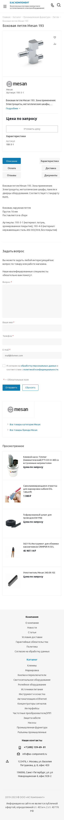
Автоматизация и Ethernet (32, 699)
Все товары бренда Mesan (23, 430)
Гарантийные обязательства (32, 642)
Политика (32, 646)
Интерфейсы (32, 708)
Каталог (32, 659)
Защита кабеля (32, 718)
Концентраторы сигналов (32, 703)
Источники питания (32, 689)
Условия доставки (32, 637)
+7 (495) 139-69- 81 (35, 747)
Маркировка (32, 670)
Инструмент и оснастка (32, 694)
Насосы (32, 722)
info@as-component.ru (35, 754)
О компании (32, 623)
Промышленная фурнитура (32, 727)
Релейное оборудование (32, 684)
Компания (32, 616)
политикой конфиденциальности (40, 369)
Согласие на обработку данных (32, 651)
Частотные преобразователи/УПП (32, 713)
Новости (32, 627)
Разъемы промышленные (32, 732)
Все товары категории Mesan (25, 424)
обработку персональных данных (38, 366)
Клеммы (32, 665)
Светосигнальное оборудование (32, 679)
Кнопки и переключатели (32, 675)
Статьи (32, 632)
